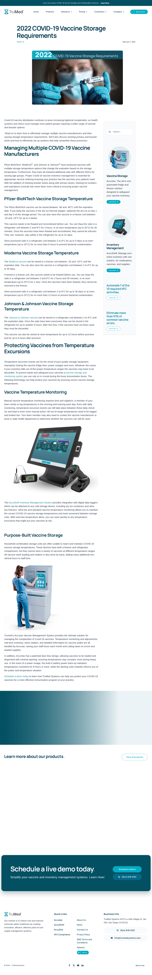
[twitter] (74, 965)
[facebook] (69, 965)
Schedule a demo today (16, 676)
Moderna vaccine (18, 261)
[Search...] (119, 132)
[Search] (110, 132)
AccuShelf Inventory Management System (30, 502)
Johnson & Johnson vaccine (23, 317)
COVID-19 (20, 42)
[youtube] (78, 965)
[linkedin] (83, 965)
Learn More (105, 3)
